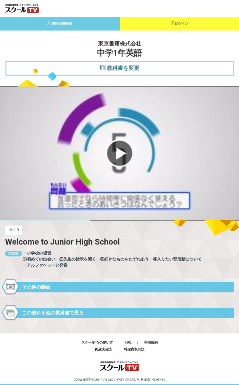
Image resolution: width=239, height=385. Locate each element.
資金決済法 (103, 349)
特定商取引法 (134, 349)
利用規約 (151, 342)
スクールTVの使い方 (97, 342)
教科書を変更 (120, 68)
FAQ (128, 342)
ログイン (179, 23)
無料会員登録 (59, 23)
